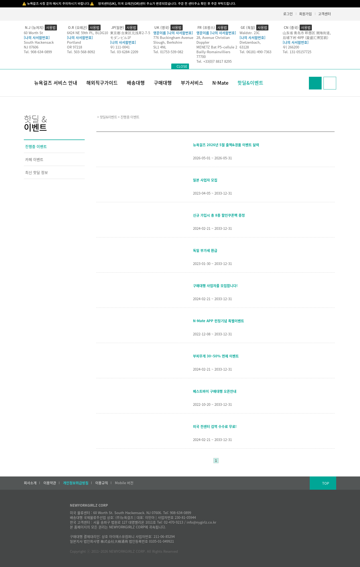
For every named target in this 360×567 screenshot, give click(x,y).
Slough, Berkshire (167, 42)
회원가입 (305, 13)
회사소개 (30, 482)
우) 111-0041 (120, 47)
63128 (244, 47)
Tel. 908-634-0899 (38, 51)
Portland (74, 42)
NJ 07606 (31, 47)
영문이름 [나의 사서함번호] (173, 32)
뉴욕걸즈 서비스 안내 (55, 82)
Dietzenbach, (250, 42)
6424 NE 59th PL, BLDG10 (87, 32)
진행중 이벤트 (36, 146)
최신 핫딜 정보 (36, 172)
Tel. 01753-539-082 (168, 51)
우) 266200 (291, 47)
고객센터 (324, 13)
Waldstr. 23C (250, 32)
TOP (325, 483)
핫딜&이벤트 (250, 82)
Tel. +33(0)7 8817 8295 (214, 61)
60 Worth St (33, 32)
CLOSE (182, 66)
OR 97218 (74, 47)
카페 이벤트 (34, 159)
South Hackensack (39, 42)
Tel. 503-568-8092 (81, 51)
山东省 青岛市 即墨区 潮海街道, (307, 32)
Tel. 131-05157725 (297, 51)
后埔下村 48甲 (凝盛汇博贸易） (306, 37)
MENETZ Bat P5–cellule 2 (216, 47)
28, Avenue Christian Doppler (213, 40)
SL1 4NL (159, 47)
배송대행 (136, 82)
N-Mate (220, 82)
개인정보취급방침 (75, 482)
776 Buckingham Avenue (173, 37)
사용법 (51, 27)
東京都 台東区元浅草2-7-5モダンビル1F (130, 35)
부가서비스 (192, 82)
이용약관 (49, 482)
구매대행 (163, 82)
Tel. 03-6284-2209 (124, 51)
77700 (201, 56)
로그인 (288, 13)
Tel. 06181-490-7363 (255, 51)
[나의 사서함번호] (37, 37)
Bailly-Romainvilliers (213, 51)
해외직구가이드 (102, 82)
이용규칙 (101, 482)
